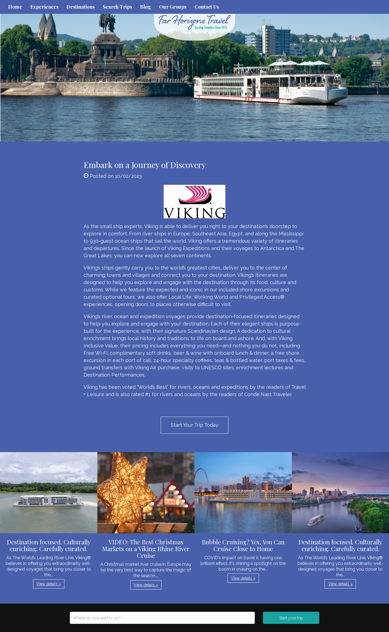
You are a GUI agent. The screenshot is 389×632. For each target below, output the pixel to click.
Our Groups (172, 7)
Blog (145, 7)
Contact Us (206, 7)
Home (15, 7)
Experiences (44, 7)
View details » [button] (49, 584)
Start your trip (291, 618)
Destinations (81, 7)
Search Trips (117, 7)
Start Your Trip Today (194, 425)
